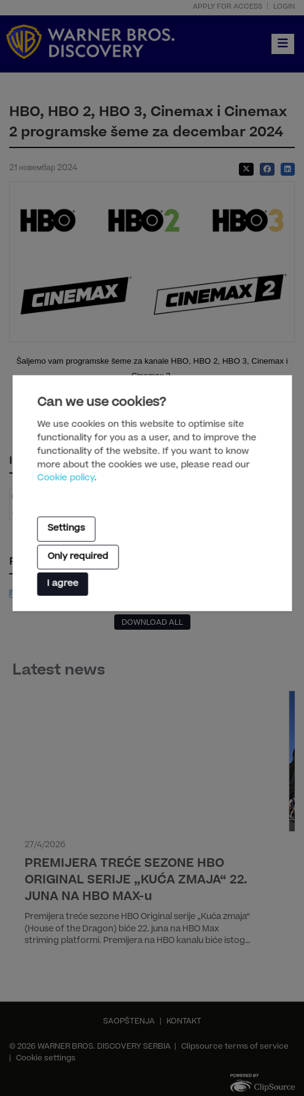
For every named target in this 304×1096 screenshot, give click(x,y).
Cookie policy (65, 478)
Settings (66, 529)
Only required (77, 556)
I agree (62, 584)
